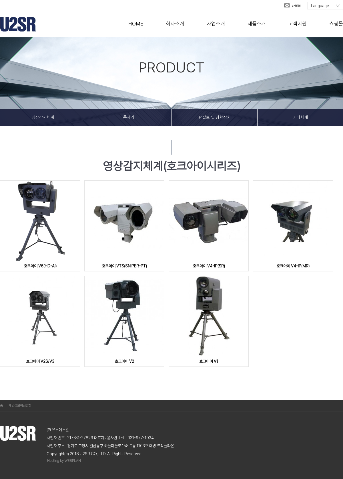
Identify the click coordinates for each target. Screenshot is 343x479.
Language (320, 5)
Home (135, 24)
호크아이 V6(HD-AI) (40, 266)
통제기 (128, 117)
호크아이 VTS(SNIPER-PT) (124, 266)
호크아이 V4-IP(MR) (293, 266)
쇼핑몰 (336, 24)
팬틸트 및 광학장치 (215, 117)
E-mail (297, 5)
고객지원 (297, 24)
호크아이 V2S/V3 (40, 361)
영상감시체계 (43, 117)
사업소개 (216, 24)
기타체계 (300, 117)
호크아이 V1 (208, 361)
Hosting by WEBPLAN (64, 461)
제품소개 (257, 24)
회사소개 (175, 24)
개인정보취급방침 (20, 405)
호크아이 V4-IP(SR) (209, 266)
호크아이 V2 (124, 361)
